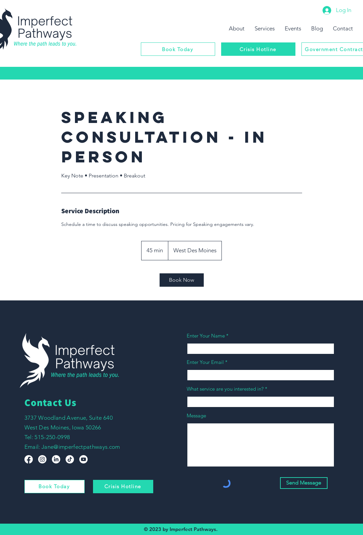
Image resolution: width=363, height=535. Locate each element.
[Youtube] (83, 459)
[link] (182, 280)
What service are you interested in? (225, 388)
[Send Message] (304, 483)
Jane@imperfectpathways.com (80, 446)
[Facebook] (28, 459)
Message (196, 415)
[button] (265, 28)
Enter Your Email (205, 362)
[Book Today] (178, 49)
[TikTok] (70, 459)
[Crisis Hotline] (258, 49)
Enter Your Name (206, 335)
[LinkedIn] (56, 459)
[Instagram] (42, 459)
